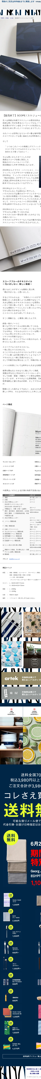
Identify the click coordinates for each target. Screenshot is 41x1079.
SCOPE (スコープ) (14, 559)
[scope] (6, 12)
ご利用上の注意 (34, 1071)
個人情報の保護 (34, 1073)
